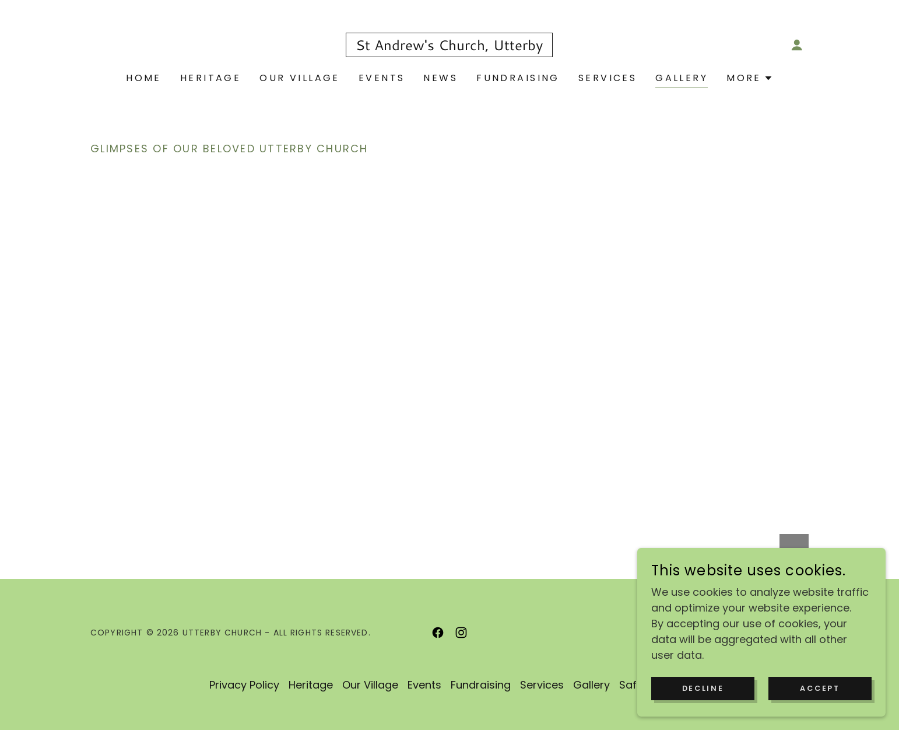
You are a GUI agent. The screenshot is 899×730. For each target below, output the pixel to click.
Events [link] (382, 78)
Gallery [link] (681, 78)
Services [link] (607, 78)
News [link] (440, 78)
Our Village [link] (299, 78)
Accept (823, 688)
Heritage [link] (210, 78)
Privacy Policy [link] (244, 684)
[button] (797, 45)
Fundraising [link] (518, 78)
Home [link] (143, 78)
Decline (713, 688)
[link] (449, 46)
